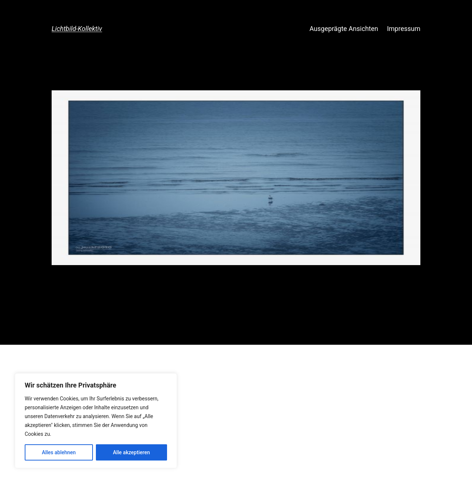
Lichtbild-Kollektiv (77, 28)
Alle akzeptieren (131, 452)
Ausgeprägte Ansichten (343, 28)
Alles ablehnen (59, 452)
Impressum (403, 28)
